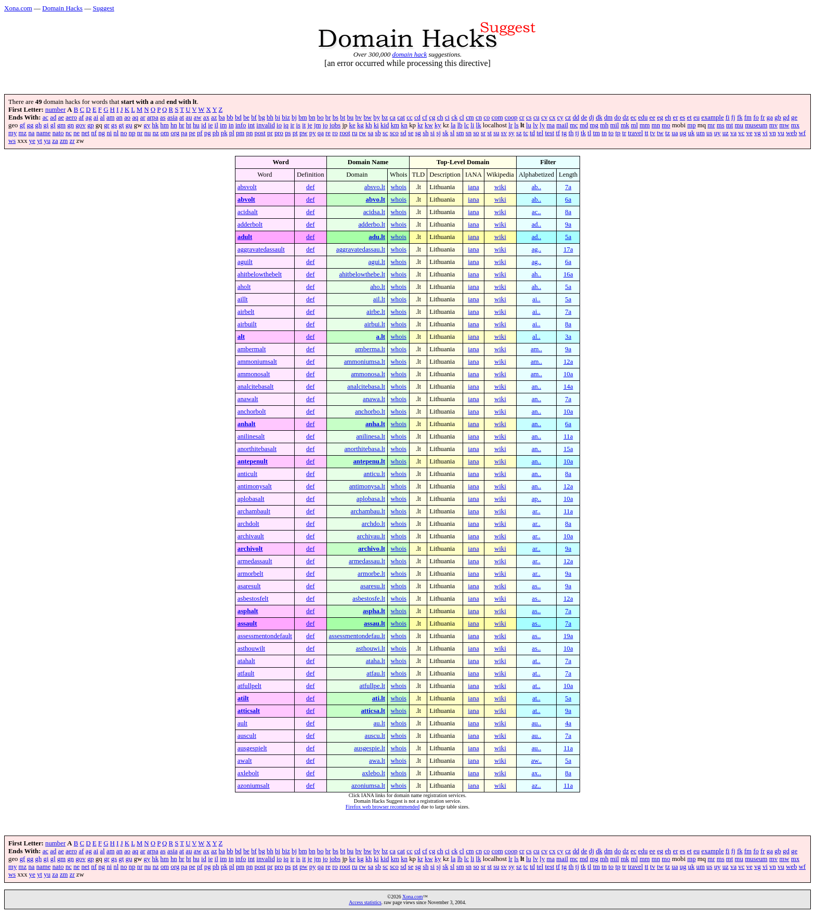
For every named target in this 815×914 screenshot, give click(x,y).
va (733, 133)
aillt (243, 299)
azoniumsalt (254, 785)
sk (445, 133)
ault (242, 723)
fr (762, 117)
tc (525, 133)
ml (634, 125)
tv (652, 133)
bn (312, 117)
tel (539, 133)
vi (765, 133)
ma (551, 125)
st (489, 133)
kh (368, 125)
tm (596, 133)
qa (321, 133)
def (310, 187)
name (43, 133)
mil (614, 125)
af (81, 117)
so (476, 133)
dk (599, 117)
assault (247, 623)
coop (511, 117)
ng (101, 133)
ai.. (536, 299)
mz (23, 133)
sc (385, 133)
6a (568, 199)
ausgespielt (252, 748)
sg (418, 133)
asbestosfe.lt (368, 598)
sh (425, 133)
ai (96, 117)
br (328, 117)
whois (398, 187)
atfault (246, 673)
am (111, 117)
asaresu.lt (372, 586)
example (712, 117)
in (231, 125)
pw (303, 133)
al (102, 117)
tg (564, 133)
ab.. (536, 187)
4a (568, 723)
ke (352, 125)
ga (770, 117)
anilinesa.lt (370, 436)
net (85, 133)
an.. (536, 386)
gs (114, 125)
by (376, 117)
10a (568, 374)
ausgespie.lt (369, 748)
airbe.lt (375, 311)
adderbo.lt (371, 224)
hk (155, 125)
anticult (247, 474)
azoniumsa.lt (368, 785)
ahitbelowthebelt (260, 274)
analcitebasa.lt (366, 386)
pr (270, 133)
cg (432, 117)
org (174, 133)
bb (230, 117)
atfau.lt (375, 673)
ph (216, 133)
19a (568, 636)
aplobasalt (251, 498)
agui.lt (377, 262)
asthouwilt (251, 648)
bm (302, 117)
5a (568, 237)
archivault (251, 536)
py (312, 133)
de (584, 117)
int (251, 125)
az (214, 117)
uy (717, 133)
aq (135, 117)
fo (756, 117)
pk (224, 133)
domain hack (409, 54)
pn (249, 133)
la (453, 125)
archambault (254, 511)
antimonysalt (255, 486)
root (344, 133)
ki (376, 125)
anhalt (247, 424)
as (163, 117)
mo (666, 125)
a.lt (380, 336)
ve (749, 133)
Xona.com (18, 8)
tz (667, 133)
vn (772, 133)
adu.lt (377, 237)
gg (30, 125)
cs (529, 117)
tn (604, 133)
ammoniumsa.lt (364, 361)
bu (350, 117)
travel (635, 133)
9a (568, 224)
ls (516, 125)
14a (568, 386)
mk (625, 125)
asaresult (249, 586)
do (617, 117)
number (55, 109)
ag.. (536, 249)
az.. (536, 785)
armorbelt (251, 573)
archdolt (248, 523)
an (119, 117)
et (689, 117)
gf (22, 125)
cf (424, 117)
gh (38, 125)
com (497, 117)
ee (652, 117)
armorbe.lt (371, 573)
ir (292, 125)
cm (470, 117)
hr (182, 125)
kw (429, 125)
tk (583, 133)
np (132, 133)
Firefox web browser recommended (382, 807)
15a (568, 449)
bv (358, 117)
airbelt (246, 311)
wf (802, 133)
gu (129, 125)
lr (510, 125)
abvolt (246, 199)
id (203, 125)
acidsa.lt (374, 212)
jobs (335, 125)
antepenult (253, 461)
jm (317, 125)
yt (39, 140)
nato (58, 133)
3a (568, 336)
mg (594, 125)
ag (89, 117)
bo (320, 117)
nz (155, 133)
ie (210, 125)
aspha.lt (374, 611)
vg (757, 133)
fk (740, 117)
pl (231, 133)
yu (47, 140)
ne (76, 133)
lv (535, 125)
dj (591, 117)
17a (568, 249)
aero (71, 117)
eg (660, 117)
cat (401, 117)
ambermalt (252, 349)
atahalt (246, 661)
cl (461, 117)
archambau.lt (368, 511)
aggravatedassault (261, 249)
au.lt (379, 723)
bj (294, 117)
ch (440, 117)
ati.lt (378, 698)
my (12, 133)
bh (270, 117)
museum (756, 125)
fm (748, 117)
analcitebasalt (256, 386)
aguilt (245, 262)
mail (562, 125)
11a (568, 436)
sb (377, 133)
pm (240, 133)
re (328, 133)
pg (207, 133)
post (260, 133)
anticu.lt (374, 474)
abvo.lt (375, 199)
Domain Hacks (62, 8)
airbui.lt (374, 324)
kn (404, 125)
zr (72, 140)
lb (460, 125)
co (486, 117)
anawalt (248, 399)
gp (90, 125)
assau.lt (374, 623)
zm (64, 140)
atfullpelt (249, 686)
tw (660, 133)
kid (384, 125)
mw (784, 125)
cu (536, 117)
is (298, 125)
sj (439, 133)
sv (504, 133)
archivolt (250, 548)
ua (675, 133)
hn (173, 125)
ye (32, 140)
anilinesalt (251, 436)
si (432, 133)
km (395, 125)
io (279, 125)
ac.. (536, 212)
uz (725, 133)
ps (288, 133)
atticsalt (249, 710)
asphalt (248, 611)
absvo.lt (374, 187)
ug (683, 133)
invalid (265, 125)
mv (773, 125)
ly (542, 125)
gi (46, 125)
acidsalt (248, 212)
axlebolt (248, 773)
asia (172, 117)
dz (626, 117)
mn (656, 125)
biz (286, 117)
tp (618, 133)
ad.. (536, 224)
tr (624, 133)
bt (342, 117)
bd (238, 117)
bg (261, 117)
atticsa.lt (373, 710)
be (246, 117)
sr (483, 133)
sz (519, 133)
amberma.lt (370, 349)
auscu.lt (375, 735)
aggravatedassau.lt (360, 249)
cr (521, 117)
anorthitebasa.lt (364, 449)
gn (70, 125)
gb (777, 117)
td (532, 133)
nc (68, 133)
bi (277, 117)
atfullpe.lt (372, 686)
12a (568, 361)
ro (335, 133)
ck (454, 117)
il (216, 125)
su (496, 133)
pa (184, 133)
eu (696, 117)
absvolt (247, 187)
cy (560, 117)
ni (109, 133)
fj (733, 117)
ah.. (536, 274)
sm (460, 133)
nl (116, 133)
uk (691, 133)
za (55, 140)
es (683, 117)
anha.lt (375, 424)
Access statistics (365, 902)
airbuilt (247, 324)
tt (646, 133)
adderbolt (250, 224)
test (549, 133)
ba (222, 117)
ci (447, 117)
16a (568, 274)
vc (741, 133)
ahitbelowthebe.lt (362, 274)
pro (278, 133)
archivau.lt (371, 536)
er (675, 117)
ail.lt (379, 299)
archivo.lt (371, 548)
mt (729, 125)
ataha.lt (375, 661)
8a (568, 212)
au (189, 117)
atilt (243, 698)
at (181, 117)
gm (61, 125)
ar (142, 117)
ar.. (536, 511)
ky (438, 125)
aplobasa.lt (371, 498)
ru (355, 133)
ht (188, 125)
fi (728, 117)
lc (466, 125)
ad (53, 117)
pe (192, 133)
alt (241, 336)
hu (196, 125)
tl (589, 133)
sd (403, 133)
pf (200, 133)
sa (371, 133)
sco (394, 133)
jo (325, 125)
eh (668, 117)
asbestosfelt (253, 598)
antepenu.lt (369, 461)
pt (295, 133)
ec (633, 117)
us (709, 133)
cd (417, 117)
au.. (536, 723)
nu (147, 133)
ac (45, 117)
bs (335, 117)
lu (528, 125)
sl (452, 133)
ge (794, 117)
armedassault (255, 561)
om (165, 133)
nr (140, 133)
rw (362, 133)
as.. (536, 586)
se (411, 133)
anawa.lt (374, 399)
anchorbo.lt (370, 411)
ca (393, 117)
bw (367, 117)
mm (644, 125)
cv (544, 117)
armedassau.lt (367, 561)
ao (127, 117)
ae (61, 117)
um (700, 133)
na (31, 133)
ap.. (536, 498)
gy (146, 125)
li (472, 125)
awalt (245, 760)
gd (786, 117)
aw (198, 117)
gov (80, 125)
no (124, 133)
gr (107, 125)
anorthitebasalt (257, 449)
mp (691, 125)
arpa (153, 117)
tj (577, 133)
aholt (244, 286)
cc (409, 117)
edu (643, 117)
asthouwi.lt (370, 648)
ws (12, 140)
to (611, 133)
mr (711, 125)
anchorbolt (252, 411)
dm (608, 117)
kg (360, 125)
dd (576, 117)
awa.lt (377, 760)
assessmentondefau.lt (357, 636)
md (584, 125)
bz (385, 117)
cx (552, 117)
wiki (500, 187)
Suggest (103, 8)
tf (558, 133)
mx (795, 125)
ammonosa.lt (368, 374)
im (223, 125)
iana (473, 187)
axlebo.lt (373, 773)
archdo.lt (373, 523)
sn (468, 133)
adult (245, 237)
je (310, 125)
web (791, 133)
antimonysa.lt (367, 486)
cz (568, 117)
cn (479, 117)
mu (739, 125)
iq (285, 125)
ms (721, 125)
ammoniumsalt (257, 361)
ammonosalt (254, 374)
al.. (536, 336)
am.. (536, 349)
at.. (536, 661)
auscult (247, 735)
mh (604, 125)
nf (94, 133)
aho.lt (377, 286)
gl (53, 125)
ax (206, 117)
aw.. (536, 760)
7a (568, 187)
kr (420, 125)
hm (164, 125)
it (304, 125)
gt (121, 125)
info (240, 125)
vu (781, 133)
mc (574, 125)
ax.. (536, 773)
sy (511, 133)
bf (254, 117)
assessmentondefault (265, 636)
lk (478, 125)
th (571, 133)
